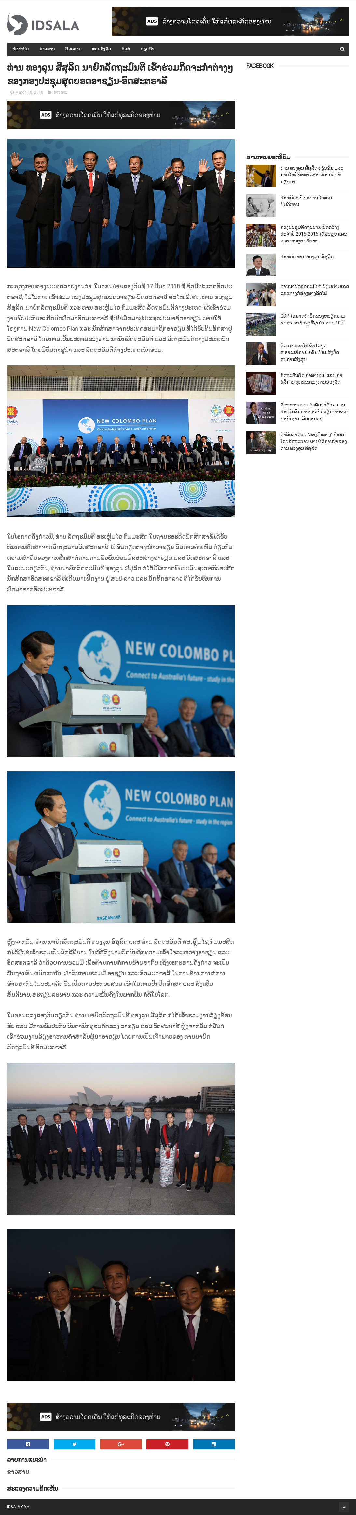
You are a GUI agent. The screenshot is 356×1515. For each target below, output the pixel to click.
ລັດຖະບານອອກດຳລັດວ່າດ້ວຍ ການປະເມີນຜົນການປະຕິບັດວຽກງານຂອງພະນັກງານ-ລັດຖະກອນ (315, 411)
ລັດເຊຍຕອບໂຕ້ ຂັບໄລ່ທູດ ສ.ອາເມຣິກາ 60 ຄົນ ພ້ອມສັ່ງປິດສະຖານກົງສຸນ (310, 352)
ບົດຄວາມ (73, 49)
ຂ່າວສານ (47, 49)
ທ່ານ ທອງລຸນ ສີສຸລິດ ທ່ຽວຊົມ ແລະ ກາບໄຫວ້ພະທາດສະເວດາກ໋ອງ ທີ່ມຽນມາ (312, 174)
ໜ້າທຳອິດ (20, 49)
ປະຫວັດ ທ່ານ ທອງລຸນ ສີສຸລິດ (307, 256)
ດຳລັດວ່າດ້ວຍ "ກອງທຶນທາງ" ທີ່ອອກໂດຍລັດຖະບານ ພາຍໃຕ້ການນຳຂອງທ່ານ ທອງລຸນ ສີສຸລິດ (314, 441)
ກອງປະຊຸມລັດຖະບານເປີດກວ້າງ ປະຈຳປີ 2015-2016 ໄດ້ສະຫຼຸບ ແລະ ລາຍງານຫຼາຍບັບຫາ (314, 234)
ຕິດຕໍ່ (126, 49)
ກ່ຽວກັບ (148, 49)
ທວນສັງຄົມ (101, 49)
